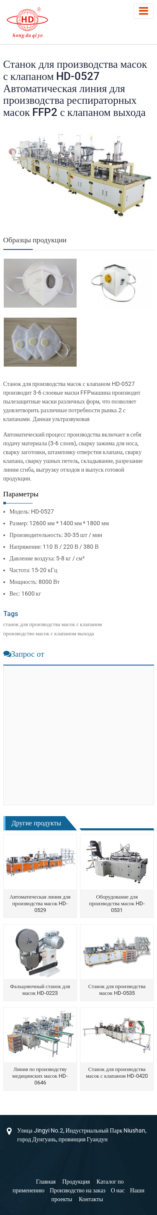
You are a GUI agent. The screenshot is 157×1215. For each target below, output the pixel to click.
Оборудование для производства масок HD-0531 (117, 903)
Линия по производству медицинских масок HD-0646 (40, 1076)
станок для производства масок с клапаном (52, 624)
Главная (46, 1181)
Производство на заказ (78, 1190)
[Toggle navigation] (144, 11)
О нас (118, 1190)
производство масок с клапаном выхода (48, 633)
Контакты (91, 1199)
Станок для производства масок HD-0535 (117, 989)
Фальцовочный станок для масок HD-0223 (40, 989)
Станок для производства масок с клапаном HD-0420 (117, 1072)
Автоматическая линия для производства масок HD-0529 (40, 903)
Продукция (76, 1181)
